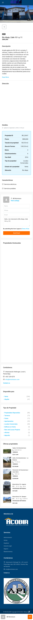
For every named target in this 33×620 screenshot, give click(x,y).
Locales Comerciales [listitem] (10, 424)
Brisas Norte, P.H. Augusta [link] (19, 484)
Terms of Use (25, 228)
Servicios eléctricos (10, 184)
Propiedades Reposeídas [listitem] (11, 413)
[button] (16, 14)
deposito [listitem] (6, 435)
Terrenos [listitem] (6, 415)
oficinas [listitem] (6, 432)
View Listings (15, 200)
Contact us (6, 383)
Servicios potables (10, 188)
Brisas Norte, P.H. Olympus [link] (19, 496)
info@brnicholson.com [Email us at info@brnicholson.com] (12, 379)
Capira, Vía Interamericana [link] (19, 448)
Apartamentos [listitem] (8, 421)
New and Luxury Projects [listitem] (11, 430)
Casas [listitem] (5, 418)
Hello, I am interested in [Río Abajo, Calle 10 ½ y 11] (16, 221)
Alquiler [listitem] (6, 399)
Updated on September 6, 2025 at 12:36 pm (13, 127)
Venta (3, 34)
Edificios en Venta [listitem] (9, 427)
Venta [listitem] (5, 396)
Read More (5, 77)
